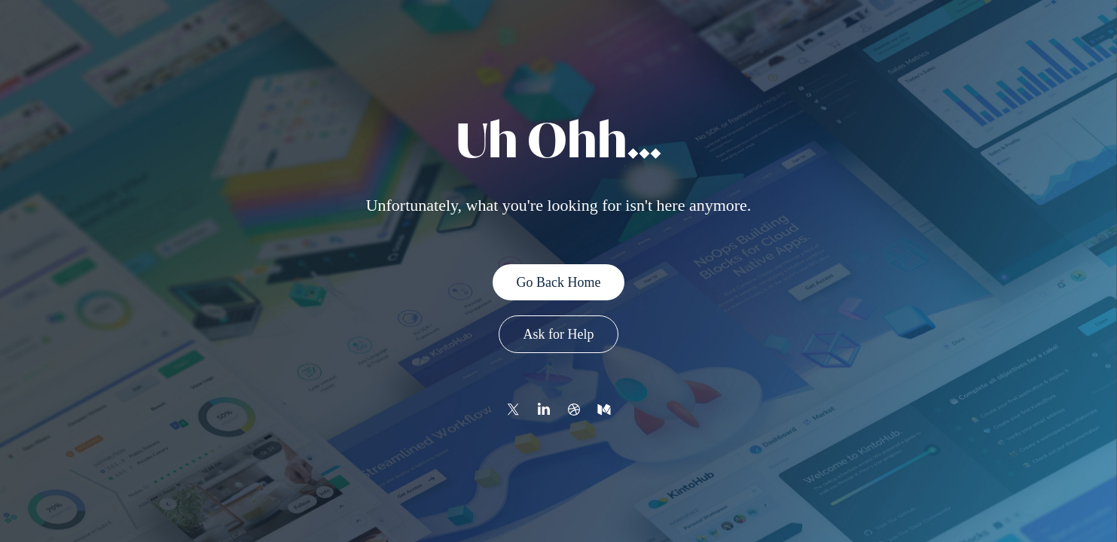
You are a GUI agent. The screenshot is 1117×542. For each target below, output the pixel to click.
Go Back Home (559, 282)
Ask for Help (558, 334)
